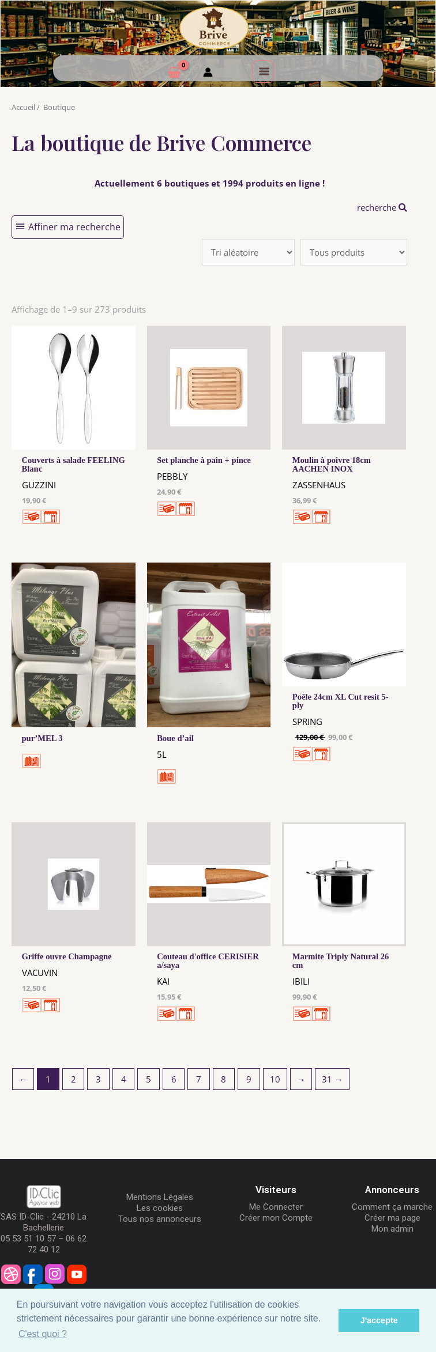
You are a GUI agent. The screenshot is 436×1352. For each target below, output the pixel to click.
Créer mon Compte (276, 1218)
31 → (332, 1079)
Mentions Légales (159, 1197)
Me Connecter (276, 1207)
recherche (382, 207)
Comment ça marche (392, 1207)
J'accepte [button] (379, 1320)
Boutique (59, 107)
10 (275, 1079)
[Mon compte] (208, 73)
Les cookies (160, 1208)
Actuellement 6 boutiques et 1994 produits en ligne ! (210, 183)
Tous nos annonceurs (159, 1219)
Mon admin (392, 1229)
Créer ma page (392, 1218)
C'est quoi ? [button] (42, 1334)
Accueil (23, 107)
